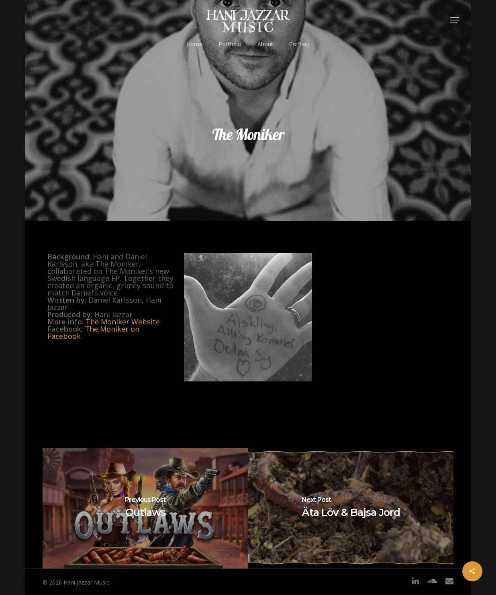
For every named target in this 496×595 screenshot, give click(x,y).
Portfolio (229, 44)
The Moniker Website (123, 321)
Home (194, 44)
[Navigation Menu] (455, 20)
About (265, 44)
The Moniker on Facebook (93, 332)
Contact (299, 44)
